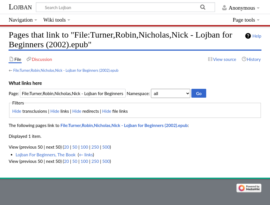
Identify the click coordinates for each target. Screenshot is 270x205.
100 (84, 146)
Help (256, 35)
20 (66, 146)
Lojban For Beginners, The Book (46, 154)
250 (95, 146)
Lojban (20, 6)
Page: (14, 93)
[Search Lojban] (125, 7)
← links (86, 154)
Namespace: (138, 93)
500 (106, 146)
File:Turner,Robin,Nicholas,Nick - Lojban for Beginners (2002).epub (65, 70)
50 (74, 146)
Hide (16, 111)
